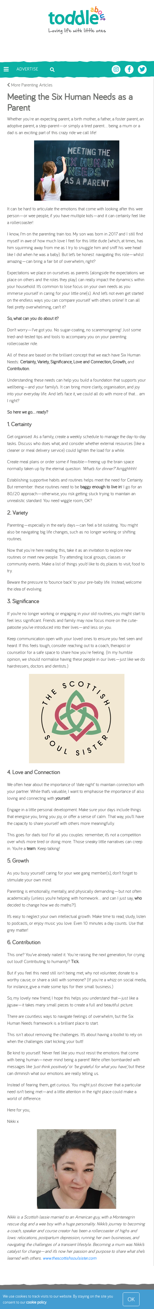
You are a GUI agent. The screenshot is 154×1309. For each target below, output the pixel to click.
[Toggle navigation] (6, 69)
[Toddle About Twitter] (142, 69)
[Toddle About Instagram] (116, 69)
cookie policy (36, 1302)
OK (131, 1299)
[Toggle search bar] (52, 69)
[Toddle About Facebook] (129, 69)
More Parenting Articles (30, 85)
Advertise (27, 69)
